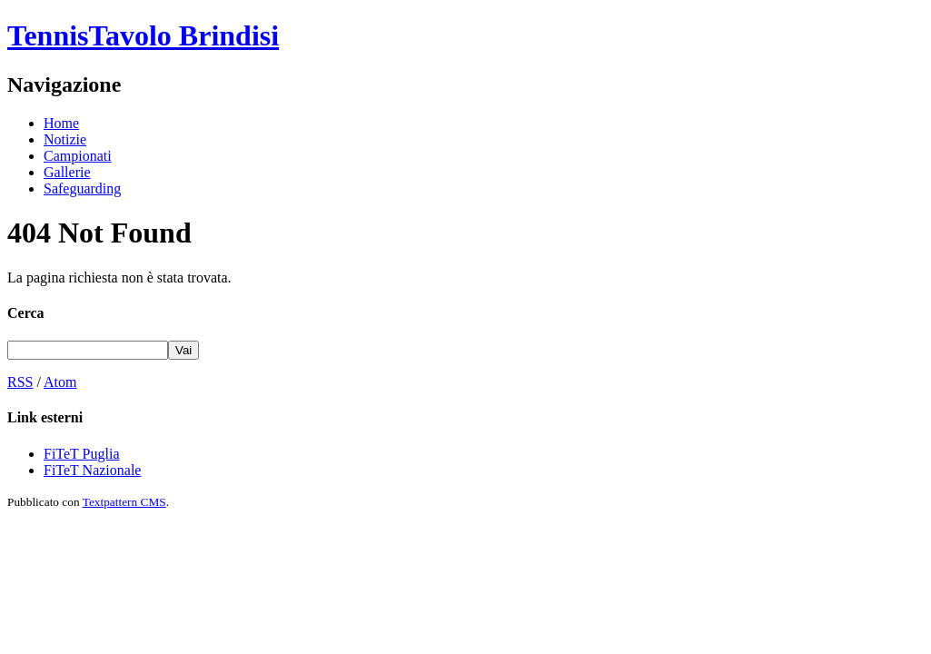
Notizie (65, 139)
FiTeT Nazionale (92, 470)
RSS (20, 382)
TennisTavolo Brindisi (143, 35)
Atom (60, 382)
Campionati (78, 156)
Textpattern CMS (124, 502)
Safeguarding (82, 188)
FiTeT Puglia (81, 453)
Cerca (26, 313)
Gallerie (67, 172)
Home (61, 123)
